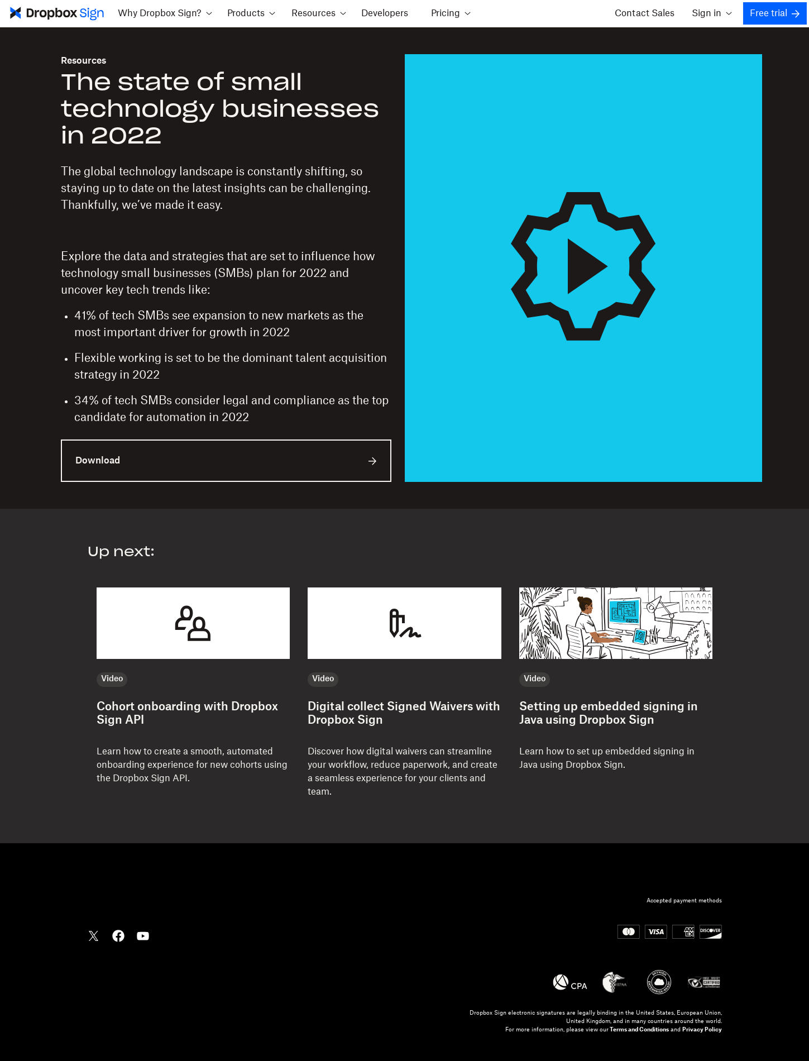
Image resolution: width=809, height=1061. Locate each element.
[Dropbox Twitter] (94, 935)
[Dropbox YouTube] (143, 935)
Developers (384, 13)
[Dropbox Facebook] (118, 935)
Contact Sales (644, 13)
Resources (83, 60)
